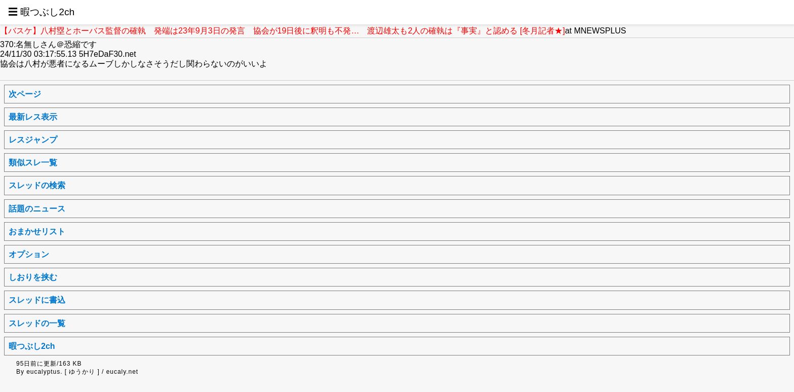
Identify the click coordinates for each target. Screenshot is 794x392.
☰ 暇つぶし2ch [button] (41, 12)
